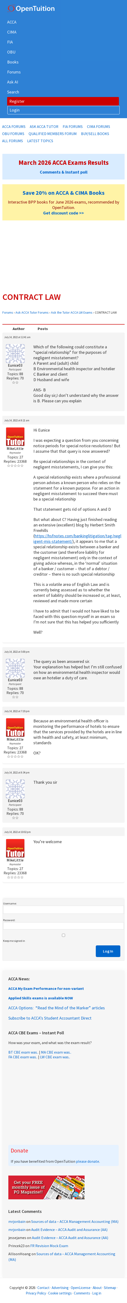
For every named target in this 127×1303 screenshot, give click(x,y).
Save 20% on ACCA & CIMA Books (64, 192)
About (97, 1287)
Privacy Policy (36, 1293)
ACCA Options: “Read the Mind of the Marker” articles (56, 1008)
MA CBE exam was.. (56, 1052)
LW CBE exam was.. (55, 1057)
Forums (7, 312)
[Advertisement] (63, 256)
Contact (43, 1287)
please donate (87, 1161)
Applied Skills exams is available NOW (40, 998)
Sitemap (110, 1287)
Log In (108, 951)
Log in (96, 1293)
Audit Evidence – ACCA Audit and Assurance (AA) (69, 1229)
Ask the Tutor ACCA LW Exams (71, 312)
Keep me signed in (14, 941)
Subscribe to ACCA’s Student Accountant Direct (49, 1018)
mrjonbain (16, 1221)
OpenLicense (81, 1287)
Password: (9, 920)
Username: (10, 903)
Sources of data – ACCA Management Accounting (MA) (74, 1221)
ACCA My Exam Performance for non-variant (46, 988)
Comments (82, 1293)
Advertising (60, 1287)
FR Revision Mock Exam (49, 1245)
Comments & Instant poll (63, 172)
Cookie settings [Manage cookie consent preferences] (60, 1293)
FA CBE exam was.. (22, 1057)
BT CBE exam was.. (23, 1052)
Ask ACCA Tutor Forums (32, 312)
